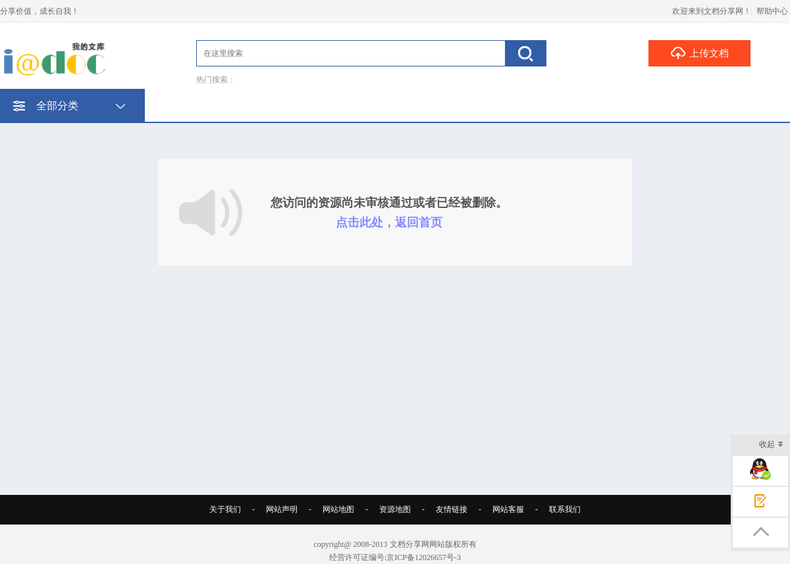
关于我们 (225, 509)
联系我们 (565, 509)
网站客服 (508, 509)
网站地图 (338, 509)
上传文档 (699, 53)
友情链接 (451, 509)
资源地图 (395, 509)
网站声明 (282, 509)
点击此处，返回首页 (389, 222)
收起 (771, 445)
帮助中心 (772, 11)
